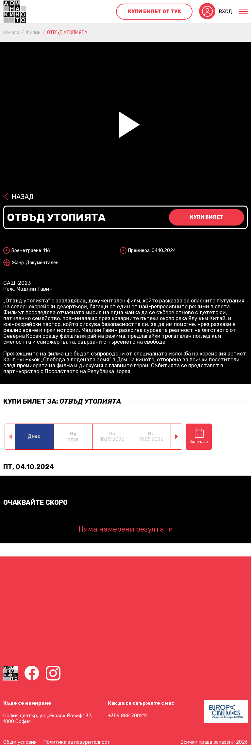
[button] (176, 437)
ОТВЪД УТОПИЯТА (67, 32)
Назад (22, 197)
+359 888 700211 (127, 715)
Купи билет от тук (154, 11)
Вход (225, 11)
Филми (33, 32)
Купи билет (207, 217)
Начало (11, 32)
